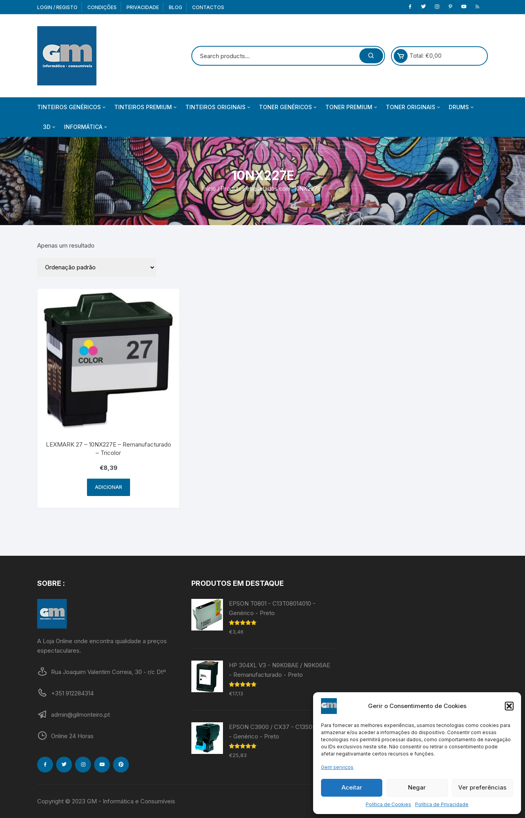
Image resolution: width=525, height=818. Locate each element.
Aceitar (352, 787)
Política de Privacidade (441, 804)
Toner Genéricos (288, 107)
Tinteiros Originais (218, 107)
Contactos (208, 7)
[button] (509, 706)
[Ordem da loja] (96, 267)
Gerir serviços (337, 767)
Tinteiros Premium (146, 107)
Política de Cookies (388, 804)
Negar (417, 787)
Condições (102, 7)
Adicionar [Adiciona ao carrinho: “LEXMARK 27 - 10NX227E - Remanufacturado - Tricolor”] (108, 487)
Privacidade (143, 7)
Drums (462, 107)
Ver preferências (482, 787)
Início (209, 188)
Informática (86, 127)
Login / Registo (57, 7)
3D (50, 127)
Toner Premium (351, 107)
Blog (175, 7)
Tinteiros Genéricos (72, 107)
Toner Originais (413, 107)
